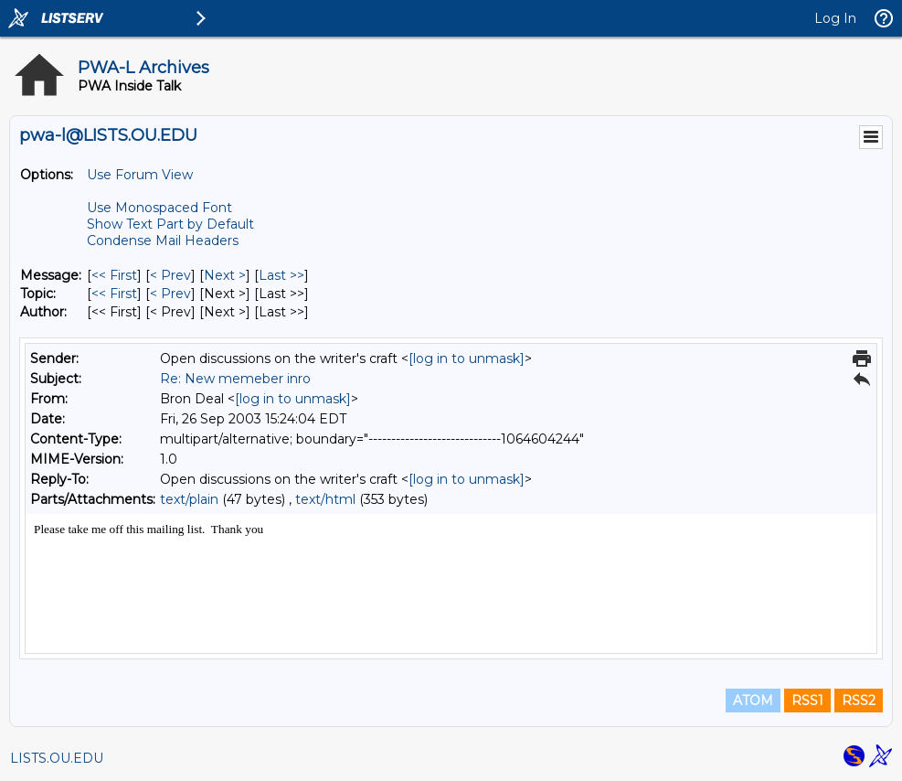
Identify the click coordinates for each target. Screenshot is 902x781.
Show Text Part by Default (170, 224)
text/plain (189, 499)
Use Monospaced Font (159, 207)
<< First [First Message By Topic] (114, 293)
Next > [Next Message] (225, 275)
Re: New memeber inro (235, 378)
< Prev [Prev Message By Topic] (170, 293)
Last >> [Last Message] (281, 275)
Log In (835, 18)
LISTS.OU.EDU (56, 758)
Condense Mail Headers (163, 240)
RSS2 (858, 700)
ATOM (753, 700)
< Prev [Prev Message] (170, 275)
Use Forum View (140, 174)
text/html (325, 499)
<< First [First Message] (114, 275)
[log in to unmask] (467, 358)
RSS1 (807, 700)
